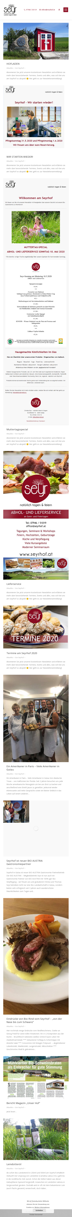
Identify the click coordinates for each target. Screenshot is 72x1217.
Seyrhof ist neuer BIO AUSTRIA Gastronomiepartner (24, 862)
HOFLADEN (12, 63)
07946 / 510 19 (31, 10)
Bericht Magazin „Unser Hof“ (23, 1103)
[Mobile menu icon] (65, 9)
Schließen (39, 1210)
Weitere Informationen (42, 1207)
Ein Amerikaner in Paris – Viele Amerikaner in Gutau (32, 768)
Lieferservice (13, 584)
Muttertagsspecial (17, 429)
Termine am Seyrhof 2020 (21, 653)
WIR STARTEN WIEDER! (19, 156)
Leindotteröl (13, 1164)
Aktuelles (9, 68)
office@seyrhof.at (48, 10)
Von (19, 68)
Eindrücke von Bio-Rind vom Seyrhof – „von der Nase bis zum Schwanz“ (34, 1020)
